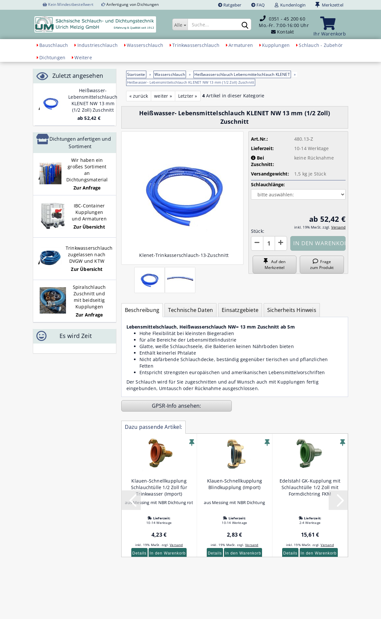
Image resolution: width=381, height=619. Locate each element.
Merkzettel (329, 5)
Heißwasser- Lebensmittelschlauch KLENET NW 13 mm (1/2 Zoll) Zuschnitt (92, 100)
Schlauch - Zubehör (321, 45)
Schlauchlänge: (268, 184)
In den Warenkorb (168, 553)
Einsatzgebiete (240, 310)
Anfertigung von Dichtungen (132, 4)
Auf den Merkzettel (274, 264)
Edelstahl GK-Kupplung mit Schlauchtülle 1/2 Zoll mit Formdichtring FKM (310, 487)
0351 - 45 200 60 (287, 19)
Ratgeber (230, 5)
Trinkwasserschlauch (195, 45)
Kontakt (285, 32)
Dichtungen (52, 57)
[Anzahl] (269, 243)
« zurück (138, 96)
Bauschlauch (53, 45)
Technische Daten (190, 310)
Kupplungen (276, 45)
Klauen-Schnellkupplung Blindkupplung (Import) (234, 484)
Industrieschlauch (97, 45)
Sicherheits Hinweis (291, 310)
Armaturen (241, 45)
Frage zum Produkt (322, 264)
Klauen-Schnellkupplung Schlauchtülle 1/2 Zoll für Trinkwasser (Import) (159, 487)
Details (139, 553)
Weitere (83, 57)
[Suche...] (180, 24)
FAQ (258, 5)
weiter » (163, 96)
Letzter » (187, 96)
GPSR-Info (165, 405)
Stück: (257, 231)
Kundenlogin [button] (290, 5)
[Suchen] (245, 25)
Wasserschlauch (145, 45)
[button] (257, 243)
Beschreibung (142, 310)
